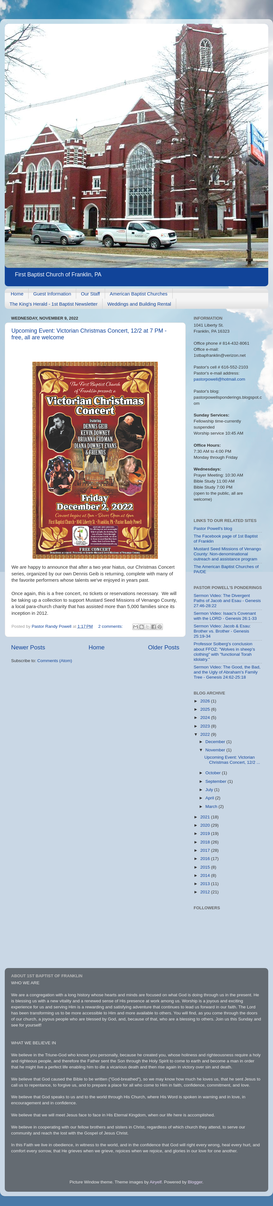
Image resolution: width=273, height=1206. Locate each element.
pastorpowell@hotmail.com (219, 379)
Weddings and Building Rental (139, 304)
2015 (205, 867)
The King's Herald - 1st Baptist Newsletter (53, 304)
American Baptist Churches (139, 293)
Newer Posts (28, 647)
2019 (205, 833)
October (213, 772)
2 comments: (111, 626)
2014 (205, 875)
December (215, 741)
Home (17, 293)
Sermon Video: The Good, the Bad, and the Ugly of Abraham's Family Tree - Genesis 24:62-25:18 (227, 672)
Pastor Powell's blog (213, 528)
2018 (205, 842)
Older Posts (163, 647)
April (210, 798)
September (216, 781)
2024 (205, 717)
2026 (205, 701)
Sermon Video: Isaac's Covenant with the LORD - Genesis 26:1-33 (225, 616)
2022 (205, 734)
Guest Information (52, 293)
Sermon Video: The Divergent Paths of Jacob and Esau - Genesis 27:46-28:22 (227, 600)
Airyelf (156, 1182)
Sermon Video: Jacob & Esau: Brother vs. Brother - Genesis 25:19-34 (222, 631)
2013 (205, 883)
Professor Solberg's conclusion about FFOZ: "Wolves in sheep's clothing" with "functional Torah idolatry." (224, 651)
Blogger (195, 1182)
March (211, 806)
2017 (205, 850)
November (215, 750)
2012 (205, 892)
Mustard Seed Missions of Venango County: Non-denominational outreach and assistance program (227, 553)
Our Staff (90, 293)
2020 (205, 825)
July (209, 789)
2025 (205, 709)
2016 (205, 858)
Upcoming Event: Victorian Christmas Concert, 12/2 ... (232, 760)
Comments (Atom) (54, 660)
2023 (205, 726)
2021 (205, 817)
